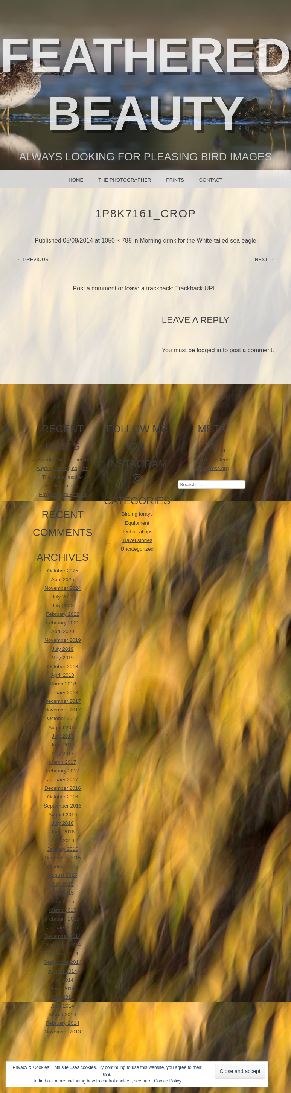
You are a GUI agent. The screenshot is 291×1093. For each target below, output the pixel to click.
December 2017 (62, 701)
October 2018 (62, 666)
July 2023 (62, 597)
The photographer (124, 180)
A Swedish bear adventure (63, 460)
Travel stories (137, 540)
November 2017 (62, 710)
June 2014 (63, 988)
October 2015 (62, 866)
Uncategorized (137, 549)
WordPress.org (212, 468)
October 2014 (62, 953)
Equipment (137, 523)
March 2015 (62, 910)
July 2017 (62, 736)
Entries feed (211, 450)
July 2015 (62, 884)
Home (76, 180)
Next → (264, 259)
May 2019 (62, 658)
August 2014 (62, 971)
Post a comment (95, 288)
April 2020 (62, 631)
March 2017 (62, 762)
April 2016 (62, 840)
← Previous (33, 259)
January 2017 (62, 779)
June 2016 (63, 832)
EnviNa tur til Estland (62, 494)
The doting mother (62, 477)
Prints (175, 180)
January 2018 (62, 692)
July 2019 (62, 649)
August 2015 (62, 875)
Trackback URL (195, 288)
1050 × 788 (116, 240)
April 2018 (62, 675)
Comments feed (211, 460)
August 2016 (62, 814)
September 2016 (63, 806)
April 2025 (62, 579)
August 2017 (62, 727)
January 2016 (62, 849)
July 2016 (62, 823)
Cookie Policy (167, 1081)
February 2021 (62, 623)
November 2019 (62, 640)
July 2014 (62, 980)
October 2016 (62, 797)
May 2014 (62, 997)
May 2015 (62, 893)
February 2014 (62, 1023)
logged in (209, 350)
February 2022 (62, 614)
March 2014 (62, 1014)
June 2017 (63, 745)
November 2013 (62, 1032)
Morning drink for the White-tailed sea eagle (198, 240)
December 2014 (62, 936)
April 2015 (62, 901)
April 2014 (62, 1006)
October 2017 (62, 718)
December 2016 (62, 788)
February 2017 (62, 771)
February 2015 (62, 919)
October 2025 (62, 571)
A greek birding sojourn (63, 468)
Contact (210, 180)
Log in (212, 442)
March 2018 (62, 684)
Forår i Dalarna (63, 485)
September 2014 (63, 962)
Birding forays (137, 514)
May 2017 (62, 753)
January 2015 (62, 927)
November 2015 (62, 858)
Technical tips (137, 531)
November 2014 (62, 945)
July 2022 (62, 605)
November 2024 (62, 588)
